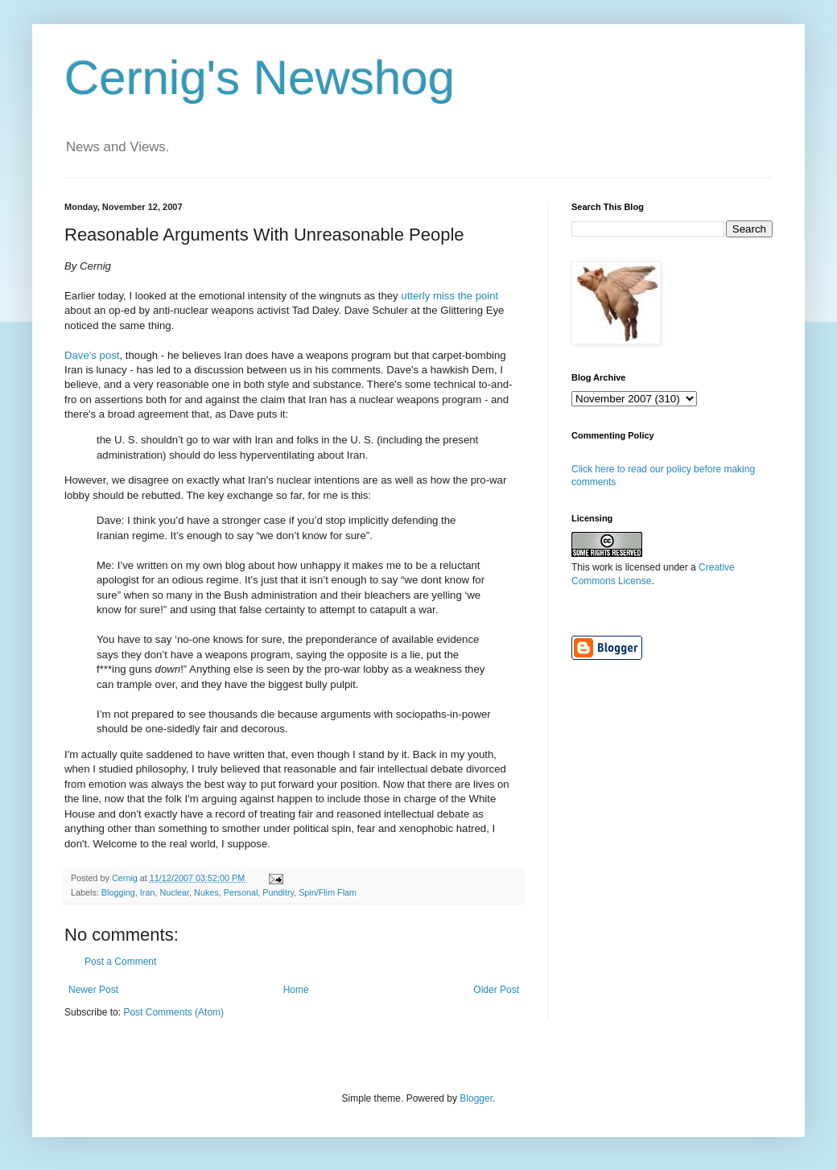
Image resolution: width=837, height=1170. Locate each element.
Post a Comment (120, 961)
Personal (241, 892)
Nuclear (174, 892)
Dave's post (92, 355)
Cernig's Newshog (259, 78)
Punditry (278, 892)
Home (296, 989)
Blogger (476, 1098)
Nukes (206, 892)
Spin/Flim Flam (328, 892)
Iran (147, 892)
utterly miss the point (449, 296)
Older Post (496, 989)
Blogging (118, 892)
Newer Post (93, 989)
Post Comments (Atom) (173, 1012)
